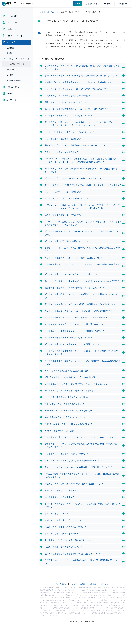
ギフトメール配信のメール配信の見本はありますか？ (68, 337)
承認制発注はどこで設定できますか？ (61, 533)
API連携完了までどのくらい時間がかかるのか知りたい (69, 424)
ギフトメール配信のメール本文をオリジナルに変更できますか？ (73, 344)
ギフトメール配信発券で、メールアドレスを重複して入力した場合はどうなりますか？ (81, 296)
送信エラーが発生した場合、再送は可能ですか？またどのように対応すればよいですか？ (82, 249)
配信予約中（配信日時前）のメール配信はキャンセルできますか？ (74, 287)
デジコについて (12, 23)
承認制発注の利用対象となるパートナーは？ (64, 520)
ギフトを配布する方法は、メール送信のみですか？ (67, 198)
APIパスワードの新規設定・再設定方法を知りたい (67, 370)
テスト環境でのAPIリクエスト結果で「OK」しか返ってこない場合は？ (76, 384)
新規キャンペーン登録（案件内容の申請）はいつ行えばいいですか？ (75, 484)
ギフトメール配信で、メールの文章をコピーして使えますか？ (72, 274)
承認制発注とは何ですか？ (56, 513)
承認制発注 (11, 70)
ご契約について (12, 29)
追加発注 (10, 53)
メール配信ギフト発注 (15, 64)
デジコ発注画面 (122, 4)
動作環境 (93, 584)
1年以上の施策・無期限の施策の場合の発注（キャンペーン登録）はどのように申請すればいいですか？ (83, 475)
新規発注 (10, 48)
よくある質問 (11, 16)
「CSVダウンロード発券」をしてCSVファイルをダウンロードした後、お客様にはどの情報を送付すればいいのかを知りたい (83, 223)
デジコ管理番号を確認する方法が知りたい (63, 139)
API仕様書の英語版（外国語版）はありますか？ (66, 417)
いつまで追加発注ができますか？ (59, 497)
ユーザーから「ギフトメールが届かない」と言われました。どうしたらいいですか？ (82, 281)
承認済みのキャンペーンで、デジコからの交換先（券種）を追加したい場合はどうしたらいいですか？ (82, 67)
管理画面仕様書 (91, 4)
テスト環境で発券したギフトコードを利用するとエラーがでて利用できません (79, 437)
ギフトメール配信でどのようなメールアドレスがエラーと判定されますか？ (78, 311)
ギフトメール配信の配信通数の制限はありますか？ (67, 241)
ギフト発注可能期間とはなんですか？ (61, 152)
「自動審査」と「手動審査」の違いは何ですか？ (66, 454)
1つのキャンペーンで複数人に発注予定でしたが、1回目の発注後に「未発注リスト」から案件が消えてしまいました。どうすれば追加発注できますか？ (82, 160)
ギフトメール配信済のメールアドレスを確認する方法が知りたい (73, 258)
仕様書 (82, 584)
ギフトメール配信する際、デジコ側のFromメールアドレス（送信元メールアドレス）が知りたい (82, 233)
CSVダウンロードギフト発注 (18, 59)
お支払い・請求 (12, 87)
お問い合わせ (105, 584)
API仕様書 (106, 4)
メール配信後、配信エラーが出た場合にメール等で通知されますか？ (75, 324)
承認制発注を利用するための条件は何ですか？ (65, 527)
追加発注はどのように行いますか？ (60, 490)
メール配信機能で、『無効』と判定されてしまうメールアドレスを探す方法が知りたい (82, 266)
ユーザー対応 (11, 100)
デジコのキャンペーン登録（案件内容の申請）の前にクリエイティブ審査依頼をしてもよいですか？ (82, 170)
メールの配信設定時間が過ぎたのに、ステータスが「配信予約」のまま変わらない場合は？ (82, 362)
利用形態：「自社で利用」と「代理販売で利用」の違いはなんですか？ (76, 145)
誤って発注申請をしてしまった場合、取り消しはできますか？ (72, 553)
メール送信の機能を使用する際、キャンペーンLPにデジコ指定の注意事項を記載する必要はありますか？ (82, 352)
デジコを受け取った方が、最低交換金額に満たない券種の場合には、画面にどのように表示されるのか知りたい (82, 445)
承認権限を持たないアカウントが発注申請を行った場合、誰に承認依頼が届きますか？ (81, 562)
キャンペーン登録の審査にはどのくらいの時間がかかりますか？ (73, 460)
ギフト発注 (10, 42)
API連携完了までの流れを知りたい (60, 430)
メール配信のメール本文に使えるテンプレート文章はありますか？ (74, 331)
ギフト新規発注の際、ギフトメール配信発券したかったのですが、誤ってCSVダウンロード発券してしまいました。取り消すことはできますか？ (82, 123)
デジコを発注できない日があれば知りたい (63, 192)
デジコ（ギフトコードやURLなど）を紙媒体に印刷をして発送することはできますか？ (83, 185)
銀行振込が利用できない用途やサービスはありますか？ (69, 132)
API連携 (10, 75)
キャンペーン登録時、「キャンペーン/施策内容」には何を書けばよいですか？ (80, 467)
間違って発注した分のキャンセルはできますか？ (66, 102)
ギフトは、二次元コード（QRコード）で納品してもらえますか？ (74, 178)
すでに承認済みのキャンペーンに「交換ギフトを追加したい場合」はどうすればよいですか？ (82, 505)
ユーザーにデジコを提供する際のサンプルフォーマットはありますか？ (76, 109)
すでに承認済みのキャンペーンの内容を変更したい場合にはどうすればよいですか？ (82, 75)
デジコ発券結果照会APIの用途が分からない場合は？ (68, 397)
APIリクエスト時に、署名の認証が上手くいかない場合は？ (71, 377)
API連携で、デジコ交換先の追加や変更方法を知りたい (69, 410)
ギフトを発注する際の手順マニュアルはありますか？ (68, 115)
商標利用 (10, 93)
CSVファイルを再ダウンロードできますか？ (64, 215)
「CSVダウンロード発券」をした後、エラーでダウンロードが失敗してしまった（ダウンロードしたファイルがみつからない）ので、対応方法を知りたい (82, 206)
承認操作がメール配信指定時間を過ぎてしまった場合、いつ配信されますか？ (79, 82)
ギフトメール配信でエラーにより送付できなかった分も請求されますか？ (77, 317)
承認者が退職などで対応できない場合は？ (63, 547)
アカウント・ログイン (15, 36)
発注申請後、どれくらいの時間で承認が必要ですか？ (68, 540)
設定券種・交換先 (14, 80)
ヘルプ (77, 4)
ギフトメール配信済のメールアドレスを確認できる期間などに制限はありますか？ (81, 304)
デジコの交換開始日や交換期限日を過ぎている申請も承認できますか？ (76, 89)
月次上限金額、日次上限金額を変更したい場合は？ (67, 95)
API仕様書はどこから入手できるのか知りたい (65, 404)
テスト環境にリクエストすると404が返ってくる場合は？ (70, 390)
